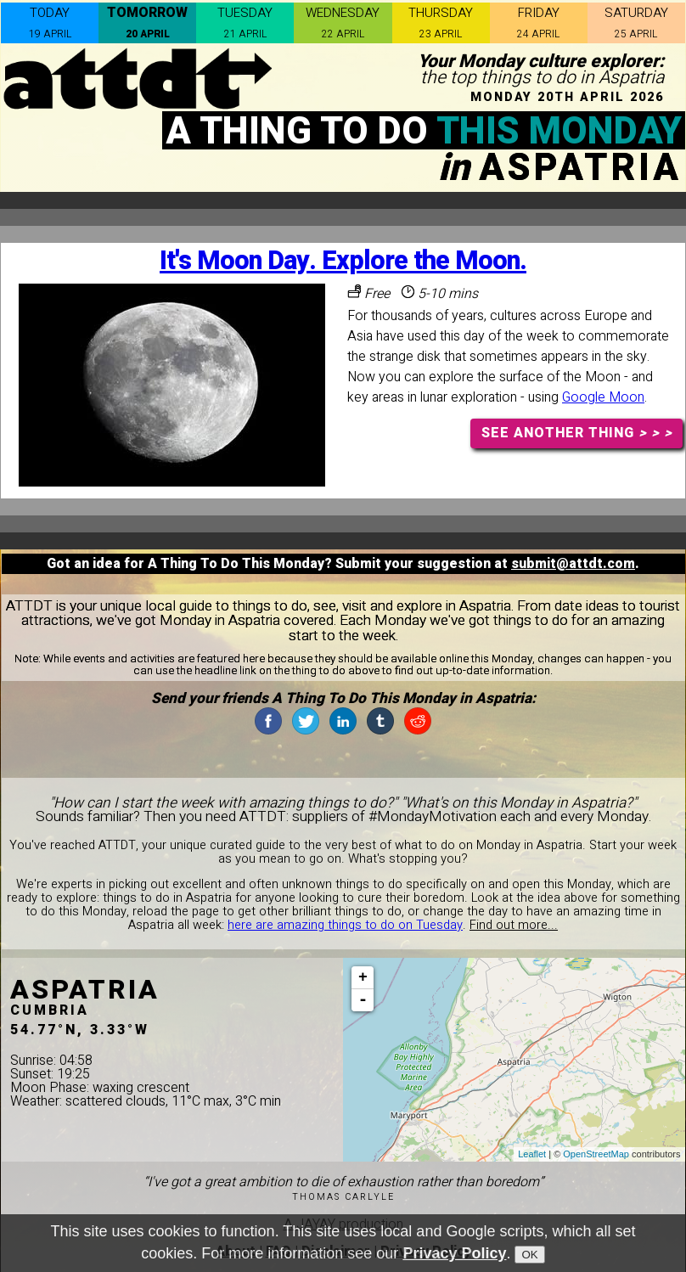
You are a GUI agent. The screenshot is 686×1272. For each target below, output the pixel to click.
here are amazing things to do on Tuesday (345, 925)
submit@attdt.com (573, 564)
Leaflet (532, 1154)
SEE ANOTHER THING (576, 433)
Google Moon (603, 397)
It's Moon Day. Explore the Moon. (343, 261)
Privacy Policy (454, 1253)
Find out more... (514, 925)
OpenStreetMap (596, 1154)
